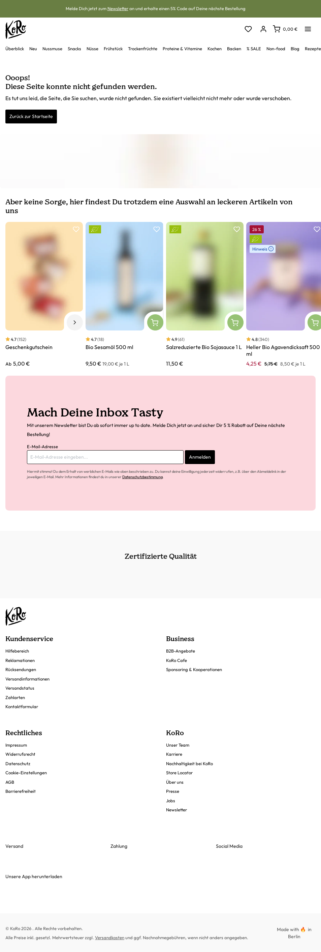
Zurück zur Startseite (31, 116)
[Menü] (308, 27)
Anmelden (200, 457)
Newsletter (117, 8)
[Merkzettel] (248, 29)
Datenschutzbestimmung (142, 476)
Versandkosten (109, 937)
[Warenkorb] (285, 29)
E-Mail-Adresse (42, 446)
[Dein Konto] (263, 29)
